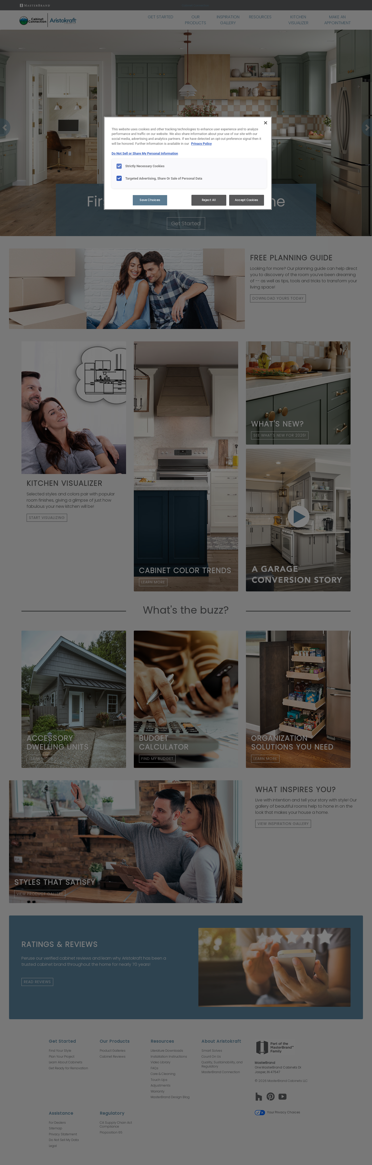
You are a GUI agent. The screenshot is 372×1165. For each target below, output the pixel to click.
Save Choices (150, 200)
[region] (188, 163)
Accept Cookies (246, 200)
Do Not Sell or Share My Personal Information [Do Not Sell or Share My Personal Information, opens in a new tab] (145, 153)
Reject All (209, 200)
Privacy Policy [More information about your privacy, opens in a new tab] (201, 144)
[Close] (265, 122)
